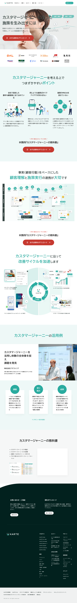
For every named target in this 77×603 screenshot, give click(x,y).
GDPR (64, 578)
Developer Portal (67, 547)
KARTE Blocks (43, 543)
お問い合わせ (14, 514)
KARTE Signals (42, 545)
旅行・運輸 (41, 571)
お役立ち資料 (54, 551)
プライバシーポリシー (47, 592)
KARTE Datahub (43, 547)
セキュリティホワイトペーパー (60, 592)
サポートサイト (67, 545)
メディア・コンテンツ (43, 576)
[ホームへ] (9, 3)
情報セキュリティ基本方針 (36, 592)
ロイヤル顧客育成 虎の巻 (55, 538)
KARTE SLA (66, 576)
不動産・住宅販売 (43, 567)
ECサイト (41, 561)
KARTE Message (43, 541)
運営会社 (38, 594)
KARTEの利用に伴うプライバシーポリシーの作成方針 (15, 594)
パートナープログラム (67, 559)
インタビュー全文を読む (38, 419)
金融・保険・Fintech (42, 564)
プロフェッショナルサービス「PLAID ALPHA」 (67, 564)
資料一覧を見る (49, 513)
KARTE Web (42, 537)
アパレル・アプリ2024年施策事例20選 (55, 564)
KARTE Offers (42, 549)
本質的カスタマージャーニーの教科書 (55, 556)
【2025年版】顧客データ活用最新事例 (55, 559)
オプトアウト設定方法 (24, 592)
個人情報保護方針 (31, 594)
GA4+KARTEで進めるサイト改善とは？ (55, 542)
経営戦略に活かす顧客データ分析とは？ (55, 546)
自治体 (40, 573)
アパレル (41, 557)
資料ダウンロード (69, 3)
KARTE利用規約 (7, 592)
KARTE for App (43, 539)
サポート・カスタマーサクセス (67, 540)
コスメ (40, 559)
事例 (40, 554)
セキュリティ (65, 574)
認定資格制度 (66, 542)
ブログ (65, 537)
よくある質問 (66, 550)
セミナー (53, 533)
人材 (40, 569)
